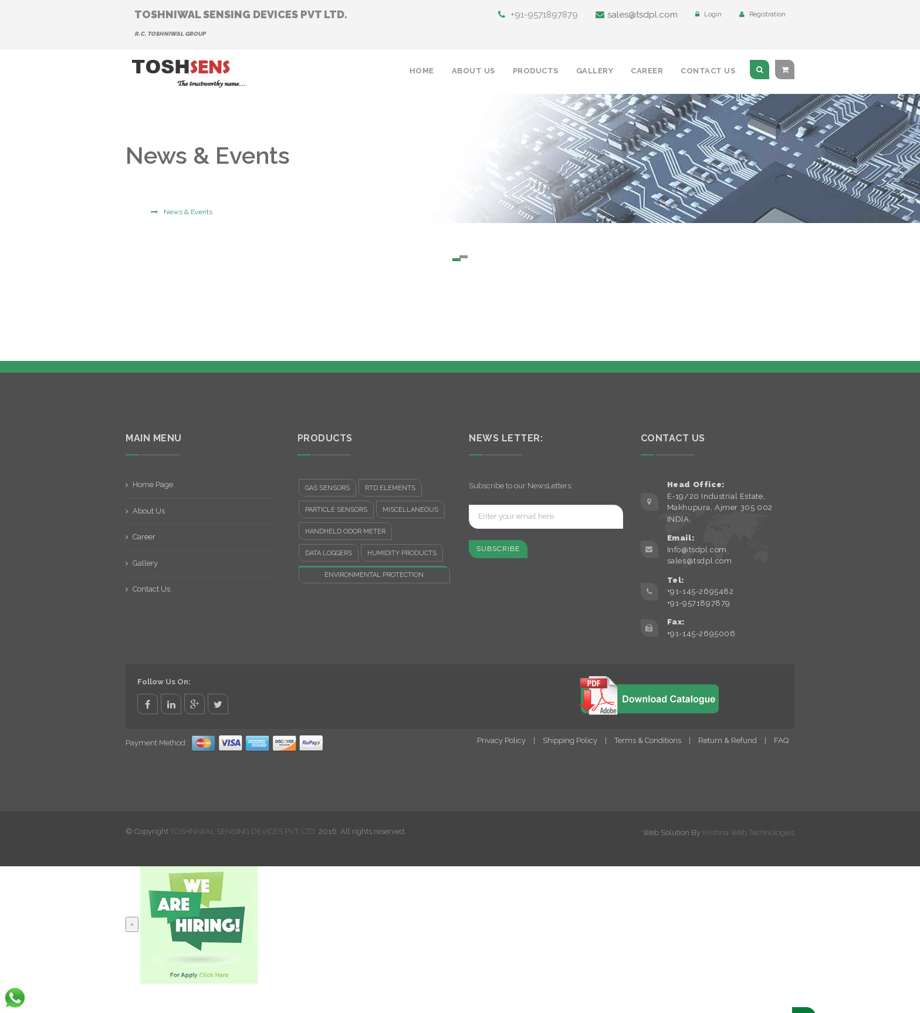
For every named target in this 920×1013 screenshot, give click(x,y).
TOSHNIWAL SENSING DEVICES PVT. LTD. (243, 831)
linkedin (171, 704)
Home (422, 70)
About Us (473, 70)
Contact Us (708, 70)
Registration (762, 14)
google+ (194, 704)
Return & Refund (727, 740)
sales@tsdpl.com (637, 14)
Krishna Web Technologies (748, 832)
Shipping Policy (570, 740)
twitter (218, 704)
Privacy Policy (501, 740)
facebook (147, 704)
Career (647, 70)
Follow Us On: (164, 681)
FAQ (781, 740)
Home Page (153, 484)
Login (708, 14)
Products (536, 70)
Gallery (595, 70)
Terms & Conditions (647, 740)
